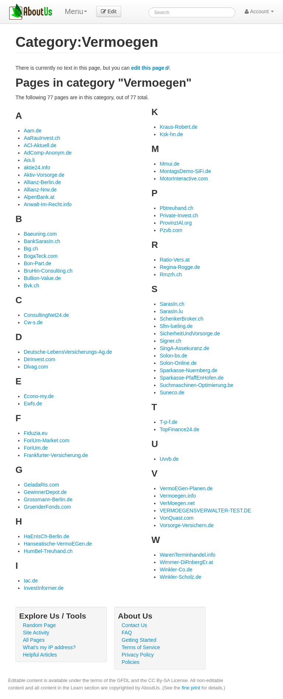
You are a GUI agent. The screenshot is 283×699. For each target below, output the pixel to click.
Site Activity (36, 633)
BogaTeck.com (40, 256)
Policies (130, 662)
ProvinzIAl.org (176, 223)
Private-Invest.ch (179, 215)
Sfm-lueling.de (176, 326)
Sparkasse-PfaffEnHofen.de (191, 378)
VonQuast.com (176, 518)
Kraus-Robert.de (179, 127)
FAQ (127, 633)
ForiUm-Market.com (46, 440)
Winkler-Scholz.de (180, 577)
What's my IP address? (49, 647)
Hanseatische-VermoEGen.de (58, 544)
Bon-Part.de (37, 263)
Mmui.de (169, 164)
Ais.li (29, 160)
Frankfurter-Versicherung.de (56, 455)
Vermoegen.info (178, 496)
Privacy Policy (138, 655)
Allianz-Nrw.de (40, 190)
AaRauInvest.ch (42, 138)
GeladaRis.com (41, 485)
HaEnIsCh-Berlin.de (46, 536)
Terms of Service (141, 647)
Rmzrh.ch (171, 274)
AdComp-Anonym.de (47, 153)
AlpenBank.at (39, 197)
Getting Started (139, 640)
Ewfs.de (33, 403)
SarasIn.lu (171, 311)
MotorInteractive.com (184, 178)
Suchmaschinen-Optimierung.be (196, 385)
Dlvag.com (36, 367)
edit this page (147, 68)
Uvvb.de (169, 459)
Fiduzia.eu (36, 433)
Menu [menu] (76, 11)
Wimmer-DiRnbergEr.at (186, 562)
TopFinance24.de (179, 429)
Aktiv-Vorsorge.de (44, 175)
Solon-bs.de (173, 356)
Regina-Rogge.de (180, 267)
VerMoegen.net (177, 503)
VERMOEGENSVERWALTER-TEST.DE (205, 510)
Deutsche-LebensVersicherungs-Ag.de (68, 352)
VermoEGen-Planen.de (186, 488)
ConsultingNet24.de (46, 315)
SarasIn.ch (172, 304)
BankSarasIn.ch (42, 241)
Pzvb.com (171, 230)
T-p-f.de (168, 422)
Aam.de (32, 131)
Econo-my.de (38, 396)
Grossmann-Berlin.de (48, 499)
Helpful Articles (40, 655)
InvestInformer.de (43, 588)
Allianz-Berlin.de (42, 182)
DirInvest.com (39, 359)
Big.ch (31, 249)
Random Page (39, 625)
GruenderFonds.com (47, 507)
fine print (191, 688)
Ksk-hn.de (171, 134)
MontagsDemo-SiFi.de (185, 171)
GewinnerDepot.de (45, 492)
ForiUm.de (36, 448)
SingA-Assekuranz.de (184, 348)
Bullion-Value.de (42, 278)
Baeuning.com (40, 234)
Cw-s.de (33, 322)
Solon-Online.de (178, 363)
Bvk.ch (31, 285)
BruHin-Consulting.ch (48, 271)
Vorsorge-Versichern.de (186, 525)
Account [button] (259, 11)
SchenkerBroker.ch (181, 319)
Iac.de (31, 581)
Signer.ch (170, 341)
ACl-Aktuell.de (40, 145)
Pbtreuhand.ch (176, 208)
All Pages (34, 640)
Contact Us (134, 625)
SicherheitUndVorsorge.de (190, 333)
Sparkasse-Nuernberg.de (188, 370)
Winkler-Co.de (176, 569)
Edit (108, 11)
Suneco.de (172, 392)
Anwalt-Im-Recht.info (47, 204)
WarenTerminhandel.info (187, 555)
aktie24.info (37, 167)
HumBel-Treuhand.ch (48, 551)
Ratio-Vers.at (174, 260)
